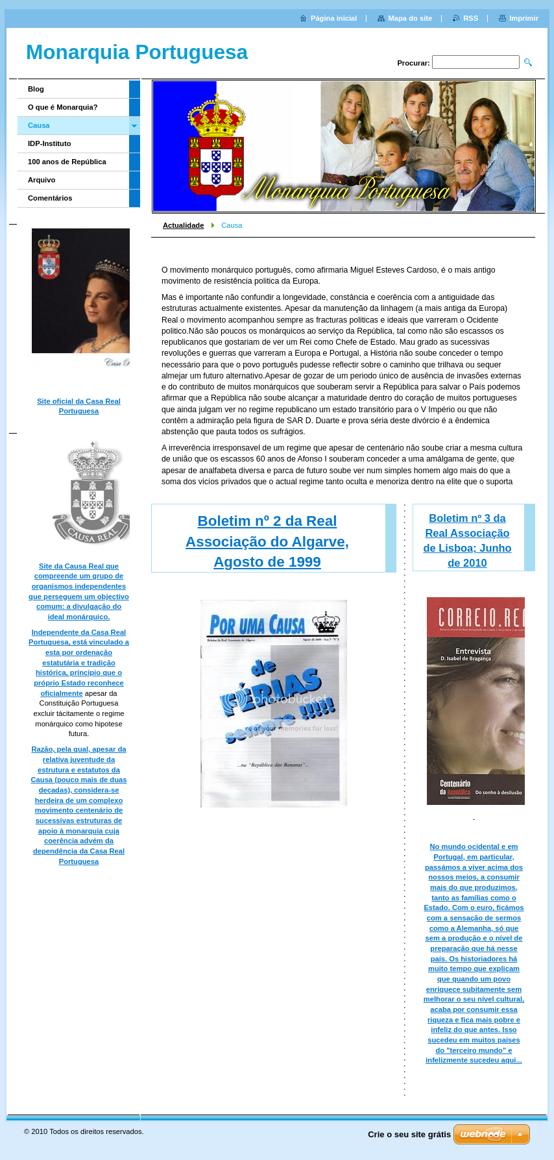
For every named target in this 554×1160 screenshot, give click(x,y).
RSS (470, 18)
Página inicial (334, 18)
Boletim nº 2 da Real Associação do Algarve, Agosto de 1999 (267, 541)
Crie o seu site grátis (409, 1134)
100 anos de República (67, 162)
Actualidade (183, 225)
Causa (39, 125)
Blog (36, 89)
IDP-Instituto (49, 143)
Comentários (50, 198)
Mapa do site (410, 18)
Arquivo (41, 180)
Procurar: (413, 63)
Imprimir (523, 18)
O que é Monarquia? (63, 107)
